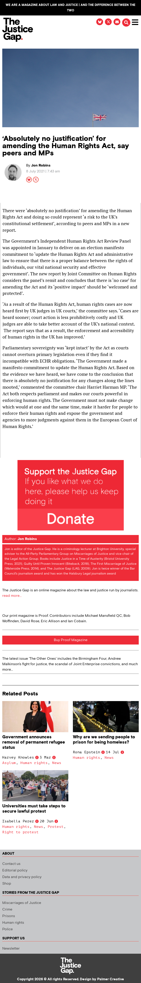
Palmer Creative (110, 979)
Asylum (9, 763)
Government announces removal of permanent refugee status (33, 742)
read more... (12, 595)
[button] (126, 22)
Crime (7, 909)
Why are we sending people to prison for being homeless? (104, 739)
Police (7, 929)
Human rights (34, 763)
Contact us (11, 863)
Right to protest (20, 832)
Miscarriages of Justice (21, 903)
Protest (56, 827)
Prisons (8, 916)
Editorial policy (14, 870)
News (56, 763)
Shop (6, 883)
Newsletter (11, 948)
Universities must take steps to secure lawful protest (34, 808)
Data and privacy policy (22, 877)
